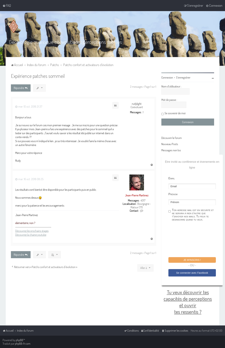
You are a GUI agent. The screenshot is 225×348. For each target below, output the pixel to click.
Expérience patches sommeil (38, 75)
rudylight (137, 103)
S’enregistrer (183, 77)
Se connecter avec (192, 272)
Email (171, 178)
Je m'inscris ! (192, 259)
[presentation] (195, 239)
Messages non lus (171, 150)
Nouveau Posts (169, 144)
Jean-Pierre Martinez (137, 195)
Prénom (173, 193)
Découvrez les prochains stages (32, 230)
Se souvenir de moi (175, 113)
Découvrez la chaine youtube (30, 235)
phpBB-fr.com (22, 343)
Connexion (167, 77)
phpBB (19, 340)
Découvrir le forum (171, 137)
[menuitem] (7, 5)
